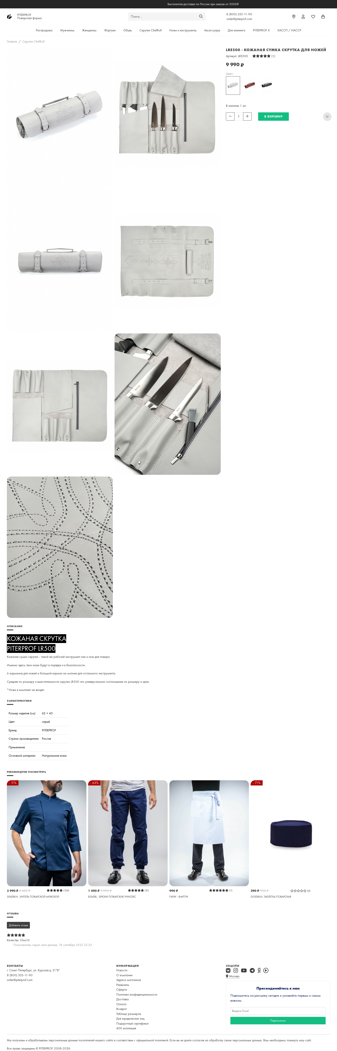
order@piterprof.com (239, 19)
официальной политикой (152, 1040)
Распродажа (44, 30)
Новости (121, 970)
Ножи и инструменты (182, 30)
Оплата (121, 1004)
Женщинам (89, 30)
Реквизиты (122, 985)
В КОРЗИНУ (273, 116)
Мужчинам (67, 30)
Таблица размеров (128, 1014)
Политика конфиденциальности (136, 994)
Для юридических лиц (130, 1018)
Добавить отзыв (18, 925)
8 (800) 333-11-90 (239, 14)
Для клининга (236, 30)
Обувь (127, 30)
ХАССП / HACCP (289, 30)
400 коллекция (126, 1028)
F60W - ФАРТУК (178, 896)
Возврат (121, 1009)
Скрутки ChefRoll (150, 30)
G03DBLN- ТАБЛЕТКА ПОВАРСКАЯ (271, 896)
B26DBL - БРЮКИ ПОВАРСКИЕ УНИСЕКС (112, 896)
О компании (124, 975)
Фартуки (110, 30)
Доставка (122, 999)
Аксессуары (212, 30)
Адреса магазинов (128, 980)
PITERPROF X (261, 30)
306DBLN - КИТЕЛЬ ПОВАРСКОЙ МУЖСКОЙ (33, 896)
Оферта (121, 989)
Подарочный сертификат (132, 1023)
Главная (12, 41)
